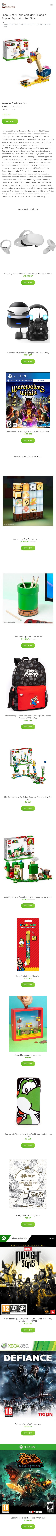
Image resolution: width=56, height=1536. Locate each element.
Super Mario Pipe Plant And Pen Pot (28, 636)
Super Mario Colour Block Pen (28, 976)
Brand (14, 103)
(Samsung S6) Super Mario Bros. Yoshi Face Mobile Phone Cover (28, 1135)
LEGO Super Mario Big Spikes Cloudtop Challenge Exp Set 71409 (28, 798)
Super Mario (22, 103)
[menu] (51, 5)
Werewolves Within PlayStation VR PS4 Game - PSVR (28, 432)
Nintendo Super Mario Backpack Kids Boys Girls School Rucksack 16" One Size (28, 717)
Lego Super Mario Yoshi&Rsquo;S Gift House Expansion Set (28, 897)
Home (4, 22)
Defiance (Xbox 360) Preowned (28, 1424)
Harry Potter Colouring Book (28, 1215)
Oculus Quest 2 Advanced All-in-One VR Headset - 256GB (28, 273)
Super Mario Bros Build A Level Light (28, 539)
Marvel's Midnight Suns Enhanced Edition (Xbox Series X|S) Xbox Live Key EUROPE (28, 1320)
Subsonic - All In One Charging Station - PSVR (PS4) (28, 353)
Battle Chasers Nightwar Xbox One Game (28, 1518)
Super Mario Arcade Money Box (28, 1055)
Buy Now (10, 121)
